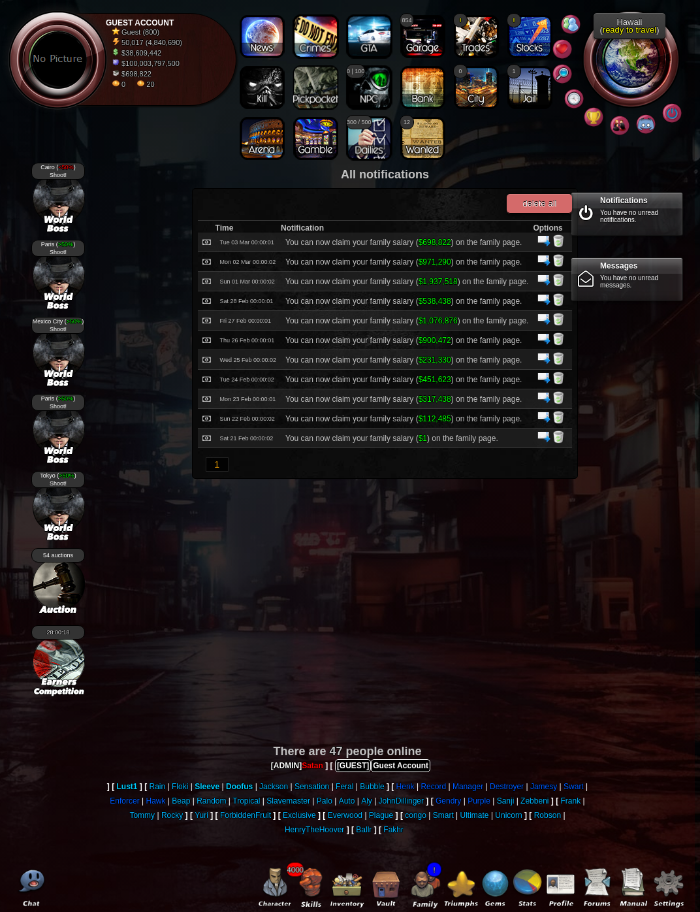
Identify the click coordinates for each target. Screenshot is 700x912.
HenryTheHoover (314, 829)
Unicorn (508, 815)
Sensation (311, 786)
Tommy (142, 815)
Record (433, 786)
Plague (381, 815)
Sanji (506, 801)
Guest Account (400, 765)
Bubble (372, 786)
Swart (574, 786)
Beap (181, 801)
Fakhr (393, 829)
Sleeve (207, 786)
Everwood (345, 815)
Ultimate (474, 815)
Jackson (273, 786)
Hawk (156, 801)
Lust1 (126, 786)
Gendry (448, 801)
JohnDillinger (401, 801)
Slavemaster (288, 801)
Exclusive (299, 815)
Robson (547, 815)
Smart (443, 815)
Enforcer (124, 801)
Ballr (364, 829)
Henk (405, 786)
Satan (312, 765)
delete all (539, 203)
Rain (158, 786)
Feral (344, 786)
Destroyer (507, 786)
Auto (347, 801)
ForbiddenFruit (245, 815)
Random (211, 801)
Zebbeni (534, 801)
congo (415, 815)
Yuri (201, 815)
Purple (479, 801)
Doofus (239, 786)
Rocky (172, 815)
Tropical (246, 801)
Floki (180, 786)
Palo (324, 801)
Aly (366, 801)
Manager (468, 786)
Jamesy (543, 786)
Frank (570, 801)
